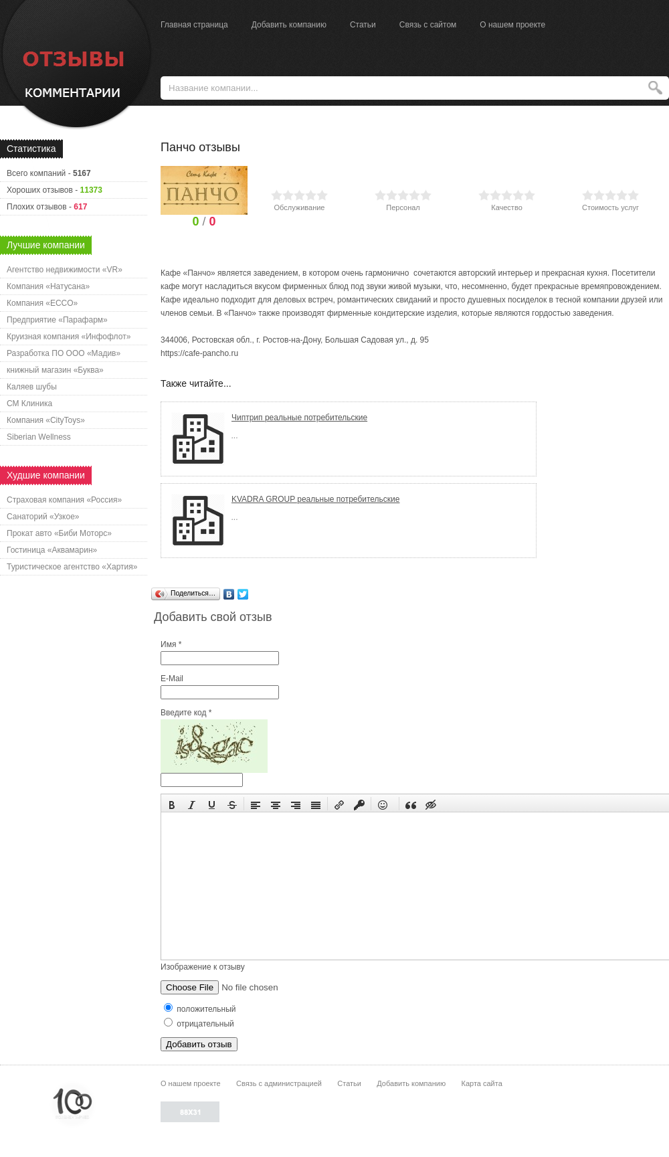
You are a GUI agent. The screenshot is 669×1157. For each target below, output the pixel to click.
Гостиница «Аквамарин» (52, 550)
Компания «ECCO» (42, 303)
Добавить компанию (289, 24)
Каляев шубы (32, 386)
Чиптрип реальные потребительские (299, 417)
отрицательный (199, 1024)
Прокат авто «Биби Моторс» (59, 533)
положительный (200, 1009)
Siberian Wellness (39, 437)
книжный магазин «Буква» (55, 370)
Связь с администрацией (279, 1083)
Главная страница (194, 24)
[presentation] (172, 804)
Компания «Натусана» (48, 286)
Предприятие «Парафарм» (57, 320)
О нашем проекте (512, 24)
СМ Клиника (29, 403)
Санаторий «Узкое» (43, 516)
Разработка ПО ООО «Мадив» (63, 353)
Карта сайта (481, 1083)
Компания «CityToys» (46, 420)
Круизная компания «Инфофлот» (68, 336)
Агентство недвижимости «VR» (64, 269)
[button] (172, 803)
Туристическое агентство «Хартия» (72, 566)
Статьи (363, 24)
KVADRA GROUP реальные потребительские (315, 499)
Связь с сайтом (428, 24)
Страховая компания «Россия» (64, 500)
